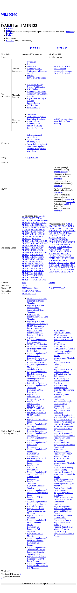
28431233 (70, 32)
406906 (52, 282)
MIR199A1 (26, 239)
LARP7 (52, 249)
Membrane (31, 66)
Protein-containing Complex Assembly (35, 127)
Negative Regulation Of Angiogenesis (37, 439)
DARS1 (35, 48)
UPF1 (71, 269)
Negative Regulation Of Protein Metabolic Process (37, 522)
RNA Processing (60, 335)
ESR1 (31, 220)
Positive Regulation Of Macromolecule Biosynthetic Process (63, 517)
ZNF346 (69, 272)
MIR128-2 (26, 227)
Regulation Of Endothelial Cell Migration (33, 529)
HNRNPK (53, 242)
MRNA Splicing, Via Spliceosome (62, 375)
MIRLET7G (38, 277)
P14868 (38, 291)
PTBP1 (58, 258)
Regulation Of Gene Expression (35, 391)
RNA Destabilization (35, 410)
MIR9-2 (25, 264)
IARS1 (60, 244)
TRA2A (58, 269)
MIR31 (33, 255)
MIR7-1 (41, 259)
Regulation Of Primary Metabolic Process (63, 455)
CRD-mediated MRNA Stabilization (63, 500)
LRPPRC (52, 251)
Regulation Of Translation (33, 482)
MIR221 (25, 250)
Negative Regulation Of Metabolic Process (37, 373)
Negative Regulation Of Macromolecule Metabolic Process (37, 367)
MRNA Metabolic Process (64, 349)
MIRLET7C (27, 273)
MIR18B (39, 236)
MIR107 (43, 223)
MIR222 (32, 250)
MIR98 (40, 266)
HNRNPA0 (57, 233)
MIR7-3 (32, 261)
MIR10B (25, 225)
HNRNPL (61, 242)
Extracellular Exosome (36, 78)
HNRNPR (53, 244)
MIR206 (32, 245)
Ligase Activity (33, 107)
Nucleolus (58, 504)
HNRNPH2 (53, 240)
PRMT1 (52, 258)
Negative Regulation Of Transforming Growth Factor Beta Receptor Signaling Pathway (37, 550)
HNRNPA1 (67, 233)
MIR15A (40, 232)
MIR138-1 (35, 227)
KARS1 (68, 247)
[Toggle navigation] (2, 22)
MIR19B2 (43, 241)
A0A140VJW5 (28, 291)
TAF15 (72, 267)
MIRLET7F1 (37, 275)
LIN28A (58, 249)
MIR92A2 (26, 266)
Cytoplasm (31, 62)
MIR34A (39, 255)
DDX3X (64, 228)
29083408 (58, 179)
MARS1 (60, 251)
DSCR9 (32, 218)
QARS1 (57, 260)
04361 (24, 285)
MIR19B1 (34, 241)
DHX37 (72, 228)
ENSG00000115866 (30, 288)
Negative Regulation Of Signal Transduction (37, 539)
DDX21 (57, 228)
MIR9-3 (32, 264)
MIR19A (25, 241)
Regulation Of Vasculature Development (33, 467)
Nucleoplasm (59, 399)
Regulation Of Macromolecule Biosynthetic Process (35, 396)
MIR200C (44, 243)
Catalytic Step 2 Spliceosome (60, 404)
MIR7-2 (25, 261)
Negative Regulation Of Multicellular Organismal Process (37, 492)
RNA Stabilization (61, 458)
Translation (31, 114)
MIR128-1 (41, 225)
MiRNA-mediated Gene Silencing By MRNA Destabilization (37, 378)
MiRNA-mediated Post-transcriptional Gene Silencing (63, 121)
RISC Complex (60, 69)
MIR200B (35, 243)
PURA (51, 260)
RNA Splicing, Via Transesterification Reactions (61, 380)
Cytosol (30, 64)
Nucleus (57, 367)
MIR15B (25, 234)
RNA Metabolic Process (63, 337)
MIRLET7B (39, 271)
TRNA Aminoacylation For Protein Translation (36, 118)
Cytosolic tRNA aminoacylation (33, 140)
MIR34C (33, 257)
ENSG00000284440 (57, 288)
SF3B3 (70, 265)
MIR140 (27, 229)
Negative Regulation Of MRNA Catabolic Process (64, 434)
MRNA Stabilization (62, 442)
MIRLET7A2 (39, 268)
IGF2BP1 (67, 244)
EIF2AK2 (58, 231)
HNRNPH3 (63, 240)
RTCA (66, 263)
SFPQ (51, 267)
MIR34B (25, 257)
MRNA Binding (60, 385)
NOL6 (51, 253)
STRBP (57, 267)
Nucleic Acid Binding (36, 87)
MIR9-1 (39, 261)
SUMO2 (42, 280)
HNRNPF (53, 237)
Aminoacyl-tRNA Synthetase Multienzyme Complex (37, 71)
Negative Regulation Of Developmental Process (37, 503)
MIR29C (25, 255)
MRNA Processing (61, 346)
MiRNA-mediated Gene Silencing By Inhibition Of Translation (37, 348)
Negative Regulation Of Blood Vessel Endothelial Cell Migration (37, 565)
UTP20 (51, 272)
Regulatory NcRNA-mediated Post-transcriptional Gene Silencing (35, 308)
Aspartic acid (32, 158)
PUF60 (71, 258)
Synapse (30, 75)
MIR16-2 (41, 234)
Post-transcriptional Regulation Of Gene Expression (35, 335)
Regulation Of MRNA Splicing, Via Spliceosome (64, 420)
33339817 (66, 172)
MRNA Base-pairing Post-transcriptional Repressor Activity (35, 328)
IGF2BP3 (61, 247)
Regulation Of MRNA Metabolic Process (63, 370)
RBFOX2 (52, 263)
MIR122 (62, 48)
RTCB (72, 263)
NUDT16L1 (66, 253)
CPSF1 (65, 226)
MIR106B (35, 223)
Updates (9, 35)
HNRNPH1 (62, 237)
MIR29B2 (43, 252)
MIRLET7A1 (27, 268)
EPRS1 (66, 231)
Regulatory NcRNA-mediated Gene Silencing (37, 322)
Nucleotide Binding (35, 85)
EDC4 (51, 231)
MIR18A (32, 236)
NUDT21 (52, 256)
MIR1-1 (37, 220)
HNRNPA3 (65, 235)
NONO (57, 253)
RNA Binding (32, 89)
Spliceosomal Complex (63, 401)
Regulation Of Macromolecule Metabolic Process (34, 403)
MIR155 (32, 232)
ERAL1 (72, 231)
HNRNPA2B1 (54, 235)
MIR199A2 (36, 239)
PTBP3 (65, 258)
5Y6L (28, 294)
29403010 (58, 172)
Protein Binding (33, 103)
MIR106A (26, 223)
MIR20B (25, 248)
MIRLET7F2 (27, 277)
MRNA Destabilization (36, 408)
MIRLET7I (26, 280)
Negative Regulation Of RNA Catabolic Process (63, 425)
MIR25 (40, 250)
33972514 (58, 186)
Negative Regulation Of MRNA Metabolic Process (64, 416)
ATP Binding (32, 105)
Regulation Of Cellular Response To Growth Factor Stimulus (36, 558)
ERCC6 (25, 220)
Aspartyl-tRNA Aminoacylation (33, 122)
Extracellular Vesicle (62, 73)
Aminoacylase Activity (36, 91)
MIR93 (34, 266)
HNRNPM (70, 242)
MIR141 (34, 229)
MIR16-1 (33, 234)
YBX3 (63, 272)
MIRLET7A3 (27, 271)
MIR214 (39, 248)
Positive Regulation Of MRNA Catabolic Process (36, 415)
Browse (9, 28)
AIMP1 (69, 224)
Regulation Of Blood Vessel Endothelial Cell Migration (36, 511)
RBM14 (60, 263)
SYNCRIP (65, 267)
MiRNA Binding (60, 470)
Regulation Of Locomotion (33, 544)
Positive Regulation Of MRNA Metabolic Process (36, 460)
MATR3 (67, 251)
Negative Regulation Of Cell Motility (37, 434)
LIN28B (66, 249)
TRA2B (65, 269)
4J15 (24, 294)
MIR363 (41, 257)
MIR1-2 (44, 220)
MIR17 (25, 236)
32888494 (71, 202)
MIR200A (26, 243)
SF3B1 (57, 265)
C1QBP (58, 226)
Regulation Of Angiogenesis (33, 455)
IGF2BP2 (52, 247)
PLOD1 (68, 256)
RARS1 (64, 260)
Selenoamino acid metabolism (34, 136)
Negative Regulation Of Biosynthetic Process (37, 361)
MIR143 (41, 229)
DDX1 (51, 228)
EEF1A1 (39, 218)
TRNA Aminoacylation (63, 497)
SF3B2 (64, 265)
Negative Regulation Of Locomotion (37, 450)
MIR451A (33, 259)
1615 (24, 282)
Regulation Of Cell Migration (35, 516)
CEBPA (25, 218)
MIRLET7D (37, 273)
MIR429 (25, 259)
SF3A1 (51, 265)
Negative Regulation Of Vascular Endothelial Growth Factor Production (37, 475)
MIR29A (25, 252)
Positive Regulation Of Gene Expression (63, 489)
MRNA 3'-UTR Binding (37, 344)
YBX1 (57, 272)
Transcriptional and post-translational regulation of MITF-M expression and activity (37, 147)
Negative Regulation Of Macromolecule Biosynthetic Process (37, 355)
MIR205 (25, 245)
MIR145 (25, 232)
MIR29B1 (34, 252)
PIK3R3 (35, 280)
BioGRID (10, 40)
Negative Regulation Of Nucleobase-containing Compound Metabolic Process (63, 509)
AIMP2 (42, 216)
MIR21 (33, 248)
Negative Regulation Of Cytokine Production (37, 430)
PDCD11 (60, 256)
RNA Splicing (59, 344)
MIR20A (40, 245)
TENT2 (52, 269)
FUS (50, 233)
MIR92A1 (40, 264)
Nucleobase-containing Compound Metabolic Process (63, 353)
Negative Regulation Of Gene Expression (37, 341)
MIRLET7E (27, 275)
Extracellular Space (62, 66)
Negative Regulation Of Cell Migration (37, 425)
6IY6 (34, 294)
